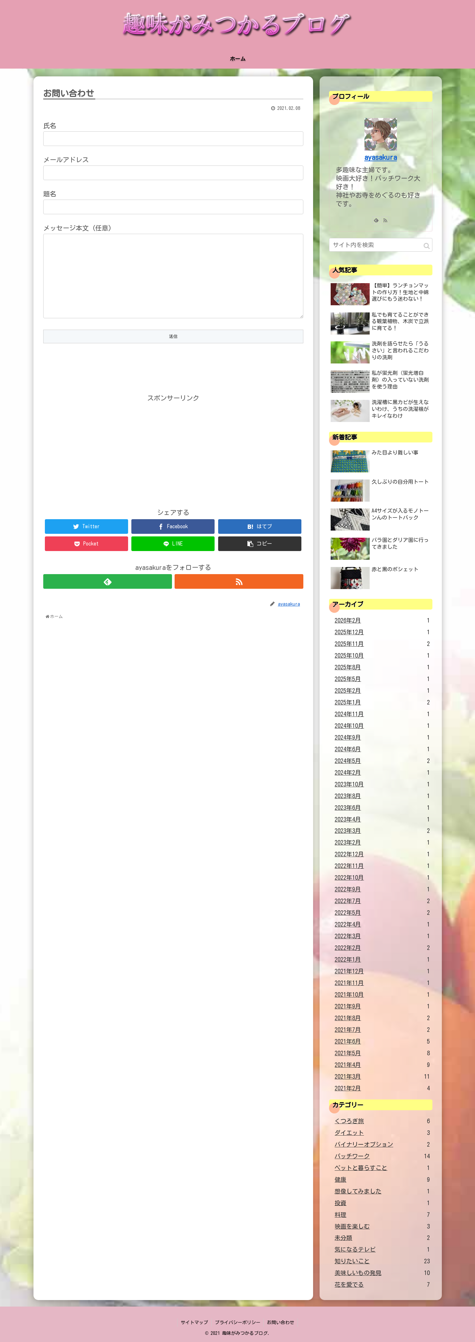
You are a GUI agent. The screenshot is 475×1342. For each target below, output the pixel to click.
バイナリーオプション (382, 1144)
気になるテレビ (382, 1249)
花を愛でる (382, 1284)
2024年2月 (382, 772)
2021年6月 (382, 1041)
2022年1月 (382, 959)
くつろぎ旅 (382, 1121)
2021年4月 (382, 1065)
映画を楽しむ (382, 1226)
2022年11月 (382, 866)
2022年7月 (382, 901)
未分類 (382, 1238)
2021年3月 (382, 1076)
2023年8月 (382, 796)
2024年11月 (382, 714)
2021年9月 (382, 1006)
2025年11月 (382, 644)
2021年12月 (382, 971)
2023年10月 (382, 784)
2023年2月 (382, 842)
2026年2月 (382, 620)
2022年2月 (382, 948)
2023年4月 (382, 819)
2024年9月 (382, 737)
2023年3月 (382, 831)
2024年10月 (382, 726)
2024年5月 (382, 761)
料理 (382, 1214)
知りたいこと (382, 1261)
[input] (380, 245)
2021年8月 (382, 1018)
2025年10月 (382, 655)
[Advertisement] (173, 450)
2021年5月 (382, 1053)
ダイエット (382, 1133)
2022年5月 (382, 912)
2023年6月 (382, 807)
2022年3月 (382, 936)
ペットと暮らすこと (382, 1168)
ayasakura (380, 157)
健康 (382, 1179)
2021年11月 (382, 983)
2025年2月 (382, 690)
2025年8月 (382, 667)
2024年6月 (382, 749)
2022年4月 (382, 924)
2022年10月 (382, 877)
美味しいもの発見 (382, 1273)
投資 (382, 1203)
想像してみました (382, 1191)
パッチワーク (382, 1156)
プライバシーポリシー (237, 1322)
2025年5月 (382, 679)
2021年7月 (382, 1029)
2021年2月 (382, 1088)
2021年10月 (382, 994)
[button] (426, 246)
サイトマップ (194, 1322)
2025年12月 (382, 632)
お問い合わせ (281, 1322)
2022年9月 (382, 889)
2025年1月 (382, 702)
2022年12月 (382, 854)
